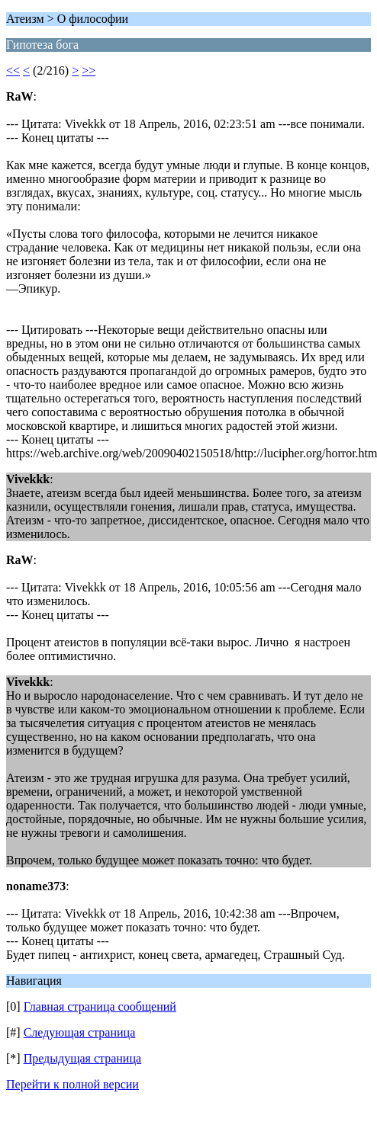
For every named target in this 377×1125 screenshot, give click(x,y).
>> (88, 70)
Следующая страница (80, 1032)
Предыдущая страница (82, 1058)
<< (13, 70)
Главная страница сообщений (100, 1006)
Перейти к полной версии (72, 1084)
